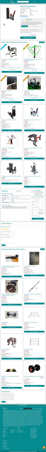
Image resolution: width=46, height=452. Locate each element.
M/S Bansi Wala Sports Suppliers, (7, 97)
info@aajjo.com (5, 444)
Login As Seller (33, 437)
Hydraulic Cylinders (8, 416)
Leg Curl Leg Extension (29, 90)
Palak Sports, (4, 127)
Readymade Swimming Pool (12, 424)
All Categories (12, 431)
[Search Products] (17, 1)
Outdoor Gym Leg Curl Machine (8, 147)
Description (18, 190)
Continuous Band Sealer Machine (8, 421)
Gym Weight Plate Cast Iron (30, 265)
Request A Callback (23, 404)
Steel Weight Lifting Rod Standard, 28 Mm (32, 293)
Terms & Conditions (20, 430)
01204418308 (5, 441)
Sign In (34, 1)
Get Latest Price (28, 7)
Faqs (4, 436)
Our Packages (33, 431)
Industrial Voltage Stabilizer (13, 417)
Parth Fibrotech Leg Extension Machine (10, 58)
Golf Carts (34, 424)
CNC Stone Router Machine (36, 416)
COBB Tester (17, 418)
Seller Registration (34, 429)
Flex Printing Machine (28, 416)
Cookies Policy (19, 429)
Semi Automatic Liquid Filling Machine (31, 421)
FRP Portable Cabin (11, 414)
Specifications (5, 190)
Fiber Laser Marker (11, 419)
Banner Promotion (34, 432)
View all (42, 248)
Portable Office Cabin (29, 414)
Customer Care (5, 431)
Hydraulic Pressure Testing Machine (32, 418)
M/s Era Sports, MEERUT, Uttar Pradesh (31, 95)
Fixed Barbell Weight (28, 348)
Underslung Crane (37, 417)
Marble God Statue (25, 419)
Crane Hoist (7, 418)
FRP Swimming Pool (26, 423)
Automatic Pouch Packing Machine (19, 421)
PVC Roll (30, 419)
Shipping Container (21, 415)
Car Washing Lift (21, 422)
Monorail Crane (12, 418)
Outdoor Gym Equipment (21, 424)
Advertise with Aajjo (34, 430)
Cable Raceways (21, 420)
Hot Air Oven (37, 415)
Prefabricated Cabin (22, 414)
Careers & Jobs (12, 430)
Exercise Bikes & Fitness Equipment (8, 3)
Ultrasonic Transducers (39, 420)
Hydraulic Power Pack (14, 416)
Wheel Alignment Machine (33, 422)
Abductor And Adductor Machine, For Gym (32, 119)
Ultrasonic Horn (16, 420)
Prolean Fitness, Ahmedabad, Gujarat (30, 155)
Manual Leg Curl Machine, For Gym (9, 119)
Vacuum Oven (32, 415)
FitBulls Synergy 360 (6, 348)
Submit (3, 244)
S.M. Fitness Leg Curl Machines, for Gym (32, 175)
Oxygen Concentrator (16, 425)
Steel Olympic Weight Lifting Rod (31, 321)
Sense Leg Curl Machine (7, 90)
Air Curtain (33, 419)
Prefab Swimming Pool (18, 423)
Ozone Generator (23, 425)
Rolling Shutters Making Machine (13, 422)
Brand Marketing (33, 433)
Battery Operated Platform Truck (8, 425)
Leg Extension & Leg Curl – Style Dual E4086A (11, 175)
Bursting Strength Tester (23, 418)
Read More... (29, 32)
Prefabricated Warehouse (7, 415)
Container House (26, 415)
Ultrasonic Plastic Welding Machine (30, 420)
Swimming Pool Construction (34, 423)
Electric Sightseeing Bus (29, 424)
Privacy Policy (19, 431)
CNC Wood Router (21, 416)
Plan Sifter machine (10, 420)
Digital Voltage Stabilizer (21, 417)
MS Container (17, 414)
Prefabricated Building (36, 414)
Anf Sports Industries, (5, 155)
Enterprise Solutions (34, 436)
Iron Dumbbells (5, 321)
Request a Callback (28, 37)
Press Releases (12, 429)
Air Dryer (38, 421)
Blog (3, 432)
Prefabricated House (14, 415)
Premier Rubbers (28, 18)
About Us (4, 429)
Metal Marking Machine (18, 419)
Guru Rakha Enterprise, (6, 180)
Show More (42, 41)
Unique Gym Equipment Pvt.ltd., (29, 127)
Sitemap (4, 430)
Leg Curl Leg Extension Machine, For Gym (33, 147)
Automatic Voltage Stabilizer (30, 417)
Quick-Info (4, 433)
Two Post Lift (26, 422)
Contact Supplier (24, 25)
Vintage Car (39, 424)
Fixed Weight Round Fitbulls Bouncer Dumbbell (34, 375)
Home (1, 3)
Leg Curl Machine (15, 3)
